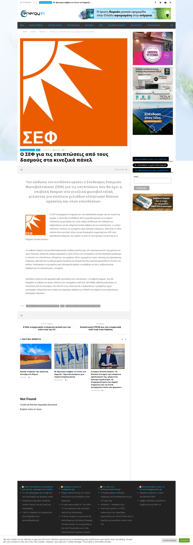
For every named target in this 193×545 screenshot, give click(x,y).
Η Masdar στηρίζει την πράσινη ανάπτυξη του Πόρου (35, 372)
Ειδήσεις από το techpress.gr (71, 488)
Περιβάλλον (73, 25)
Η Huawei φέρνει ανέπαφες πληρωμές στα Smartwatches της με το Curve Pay (116, 496)
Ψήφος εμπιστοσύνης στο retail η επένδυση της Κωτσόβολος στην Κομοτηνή (75, 496)
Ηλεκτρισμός (45, 2)
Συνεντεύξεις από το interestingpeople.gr (151, 488)
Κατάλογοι (136, 25)
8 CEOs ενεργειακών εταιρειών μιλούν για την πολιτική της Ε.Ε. (47, 327)
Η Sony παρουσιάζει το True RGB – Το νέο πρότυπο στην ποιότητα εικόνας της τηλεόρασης (76, 508)
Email (136, 177)
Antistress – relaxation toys (112, 504)
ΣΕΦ (62, 306)
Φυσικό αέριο (55, 25)
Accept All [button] (184, 540)
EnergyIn (57, 150)
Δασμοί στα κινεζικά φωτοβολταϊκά (43, 306)
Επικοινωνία (153, 25)
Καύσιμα (89, 25)
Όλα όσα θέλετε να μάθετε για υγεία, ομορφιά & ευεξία (37, 488)
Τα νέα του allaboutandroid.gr (110, 488)
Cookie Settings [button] (169, 540)
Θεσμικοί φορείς (116, 25)
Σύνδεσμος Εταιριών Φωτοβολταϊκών (83, 306)
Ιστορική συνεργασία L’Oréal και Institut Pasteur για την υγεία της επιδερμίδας (36, 504)
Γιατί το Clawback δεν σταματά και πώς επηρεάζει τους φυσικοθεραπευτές (37, 516)
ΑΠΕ (101, 25)
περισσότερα (120, 169)
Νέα (22, 25)
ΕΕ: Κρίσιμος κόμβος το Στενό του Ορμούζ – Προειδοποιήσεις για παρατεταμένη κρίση (73, 2)
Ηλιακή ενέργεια (27, 150)
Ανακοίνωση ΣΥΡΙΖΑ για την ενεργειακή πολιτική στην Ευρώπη (100, 327)
